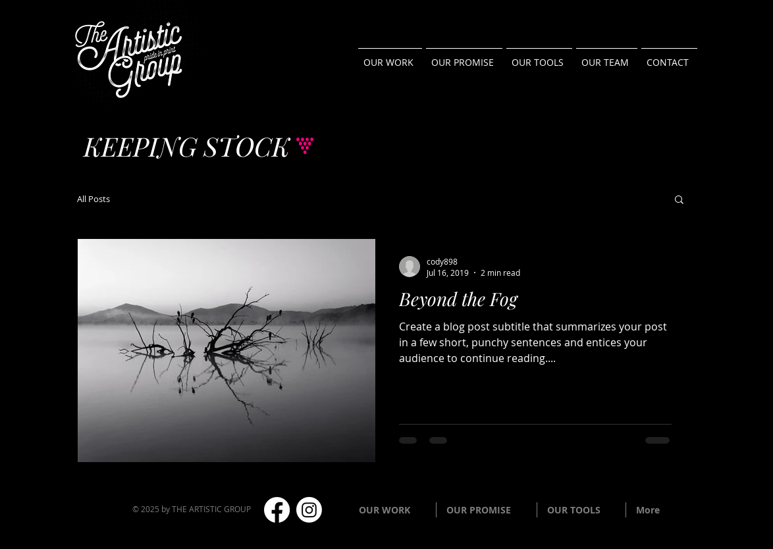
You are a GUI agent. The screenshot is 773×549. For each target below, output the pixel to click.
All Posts (93, 199)
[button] (679, 200)
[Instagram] (309, 510)
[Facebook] (277, 510)
